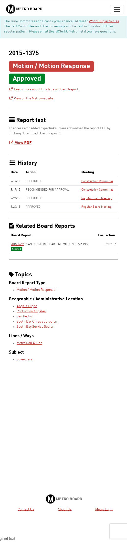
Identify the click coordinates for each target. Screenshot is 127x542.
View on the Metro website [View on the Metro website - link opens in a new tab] (31, 98)
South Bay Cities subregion (37, 321)
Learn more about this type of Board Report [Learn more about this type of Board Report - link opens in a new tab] (43, 89)
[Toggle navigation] (117, 9)
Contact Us (26, 509)
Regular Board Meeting (96, 198)
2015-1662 (17, 244)
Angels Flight (27, 306)
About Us (65, 509)
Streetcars (24, 359)
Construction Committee (97, 181)
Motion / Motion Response (36, 290)
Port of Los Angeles (31, 311)
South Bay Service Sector (35, 326)
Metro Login (104, 509)
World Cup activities (104, 21)
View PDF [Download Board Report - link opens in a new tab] (20, 143)
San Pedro (24, 316)
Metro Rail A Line (29, 343)
